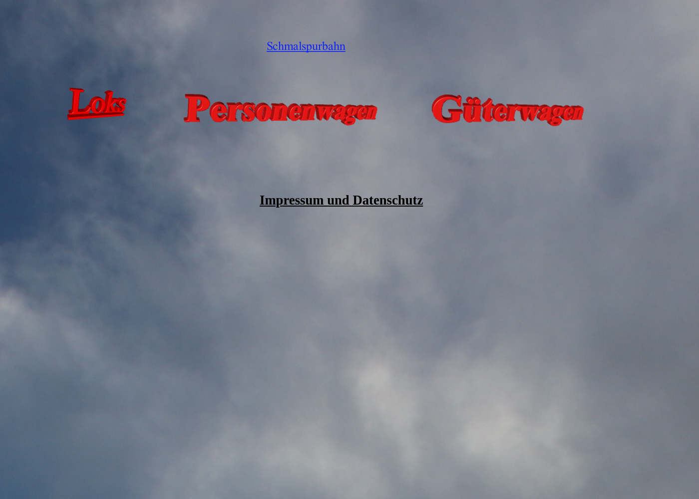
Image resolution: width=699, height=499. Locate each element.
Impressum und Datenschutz (341, 200)
